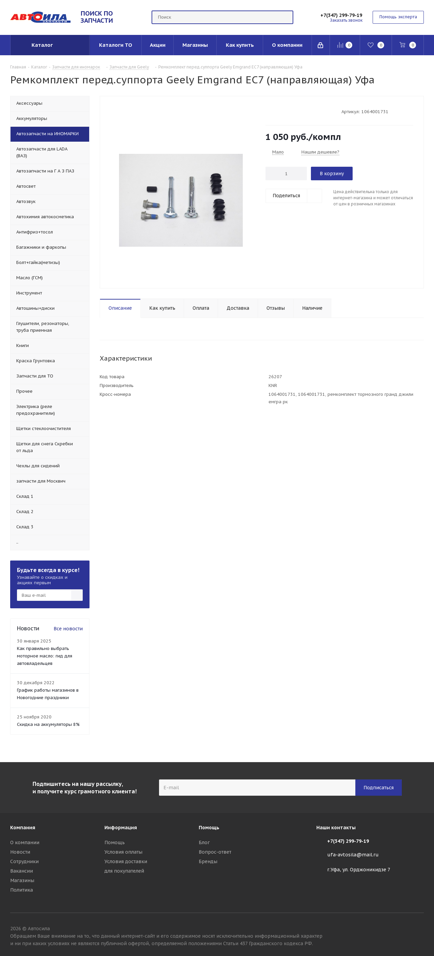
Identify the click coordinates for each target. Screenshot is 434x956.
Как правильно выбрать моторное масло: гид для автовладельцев (44, 656)
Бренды (208, 861)
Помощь (114, 842)
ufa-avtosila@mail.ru (353, 855)
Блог (204, 842)
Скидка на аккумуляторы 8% (48, 724)
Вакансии (21, 871)
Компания (22, 828)
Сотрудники (24, 861)
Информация (120, 828)
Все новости (68, 629)
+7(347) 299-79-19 (341, 15)
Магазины (22, 880)
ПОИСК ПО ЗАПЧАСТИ (97, 16)
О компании (24, 842)
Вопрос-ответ (215, 852)
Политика (21, 890)
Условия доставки (125, 861)
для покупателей (124, 871)
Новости (20, 852)
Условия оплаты (123, 852)
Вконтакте (419, 929)
